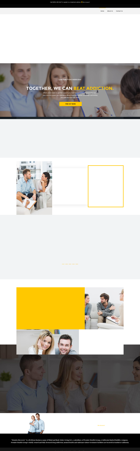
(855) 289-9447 (57, 2)
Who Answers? (86, 2)
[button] (63, 264)
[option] (30, 246)
